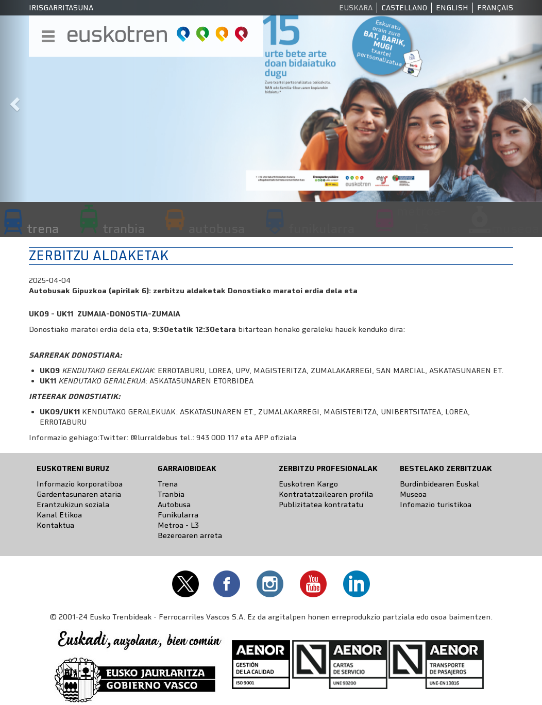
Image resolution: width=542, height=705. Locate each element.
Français (495, 7)
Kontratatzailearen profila (326, 494)
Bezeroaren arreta (190, 535)
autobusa (217, 228)
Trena (168, 484)
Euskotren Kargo (308, 484)
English (452, 7)
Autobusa (174, 504)
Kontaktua (55, 525)
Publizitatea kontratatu (321, 504)
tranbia (124, 228)
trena (43, 228)
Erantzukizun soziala (73, 504)
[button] (13, 101)
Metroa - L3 (178, 525)
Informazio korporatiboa (80, 484)
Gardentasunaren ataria (79, 494)
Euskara (355, 7)
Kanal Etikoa (59, 514)
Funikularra (178, 514)
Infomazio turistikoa (435, 504)
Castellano (404, 7)
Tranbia (171, 494)
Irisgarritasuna (61, 7)
